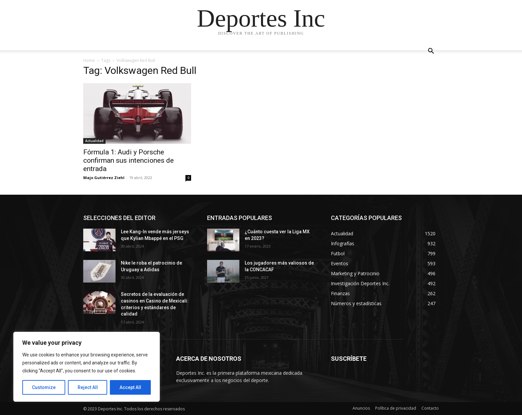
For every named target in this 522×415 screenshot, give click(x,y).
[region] (86, 367)
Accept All (130, 387)
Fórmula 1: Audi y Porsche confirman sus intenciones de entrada (128, 160)
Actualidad (94, 140)
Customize (44, 387)
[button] (431, 52)
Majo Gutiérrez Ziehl (104, 177)
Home (89, 60)
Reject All (88, 387)
